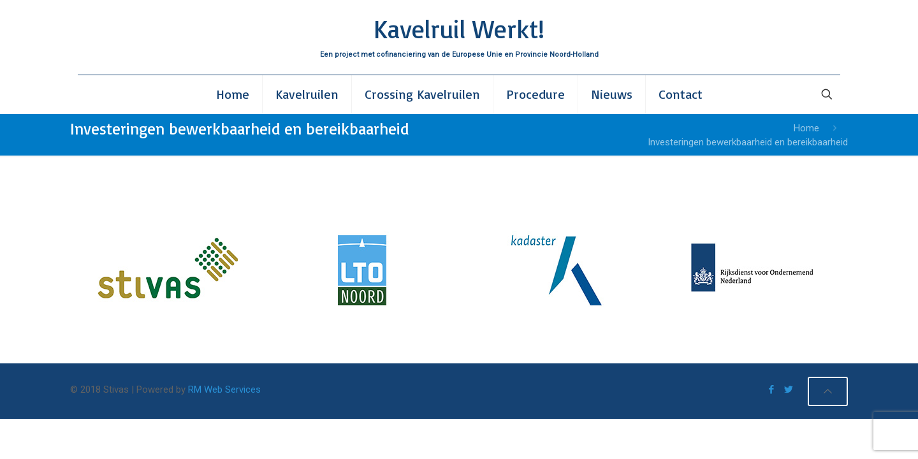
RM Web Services (224, 389)
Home (806, 128)
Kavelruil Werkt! (459, 29)
